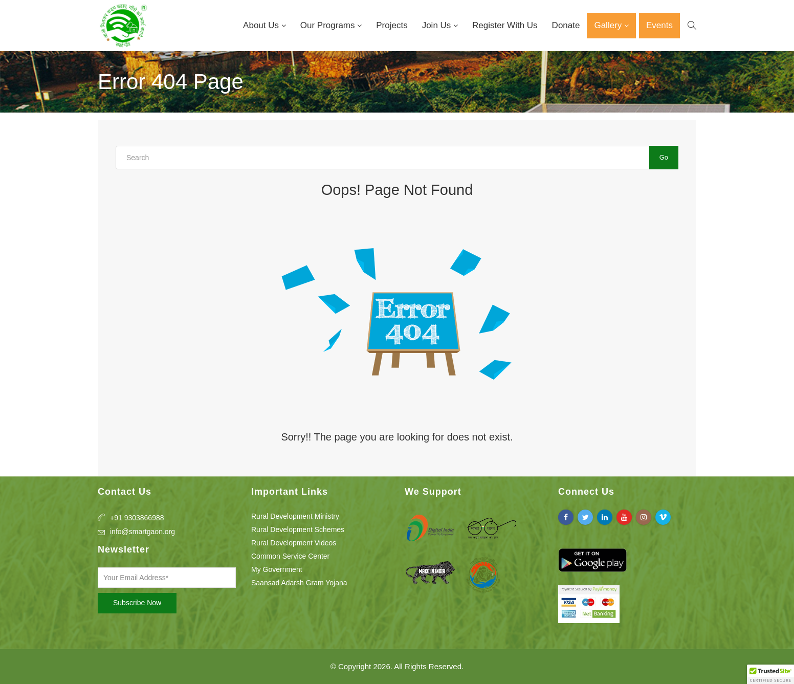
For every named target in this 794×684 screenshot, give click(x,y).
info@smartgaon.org (142, 531)
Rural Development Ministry (295, 516)
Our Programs (328, 25)
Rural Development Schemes (297, 529)
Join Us (437, 25)
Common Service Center (290, 556)
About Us (262, 25)
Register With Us (505, 25)
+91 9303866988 (137, 518)
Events (659, 25)
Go (663, 157)
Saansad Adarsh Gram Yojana (299, 583)
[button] (770, 674)
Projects (391, 25)
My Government (276, 569)
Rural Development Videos (293, 543)
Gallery (609, 25)
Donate (566, 25)
